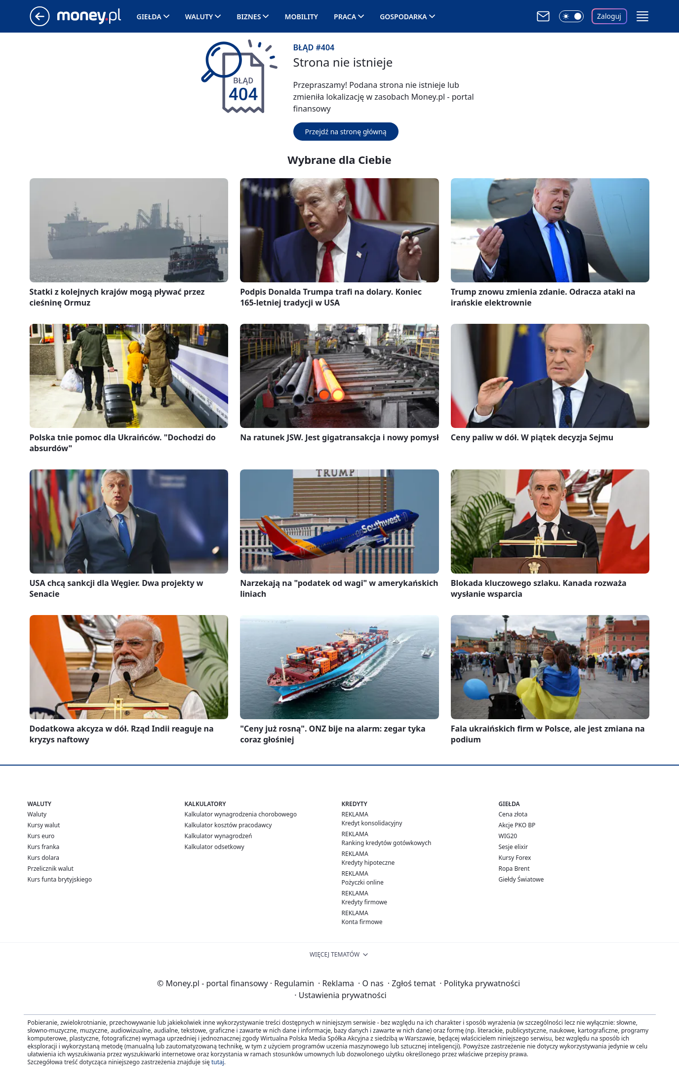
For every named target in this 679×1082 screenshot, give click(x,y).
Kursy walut (44, 825)
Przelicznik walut (51, 868)
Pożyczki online (363, 882)
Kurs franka (44, 847)
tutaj (217, 1062)
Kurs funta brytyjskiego (60, 879)
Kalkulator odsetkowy (214, 847)
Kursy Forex (515, 857)
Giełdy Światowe (521, 879)
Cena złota (513, 814)
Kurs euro (41, 836)
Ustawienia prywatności (340, 995)
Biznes (249, 16)
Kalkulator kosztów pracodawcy (228, 825)
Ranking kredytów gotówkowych (387, 843)
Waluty (199, 16)
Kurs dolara (44, 857)
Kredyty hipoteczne (368, 862)
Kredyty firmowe (365, 902)
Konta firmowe (362, 922)
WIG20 (508, 836)
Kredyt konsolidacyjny (372, 823)
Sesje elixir (513, 847)
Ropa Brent (514, 868)
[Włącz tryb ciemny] (571, 16)
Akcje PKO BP (517, 825)
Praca (345, 16)
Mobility (301, 16)
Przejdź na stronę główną (346, 131)
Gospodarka (403, 16)
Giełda (149, 16)
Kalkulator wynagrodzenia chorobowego (241, 814)
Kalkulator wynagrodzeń (218, 836)
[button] (642, 16)
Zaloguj (609, 16)
